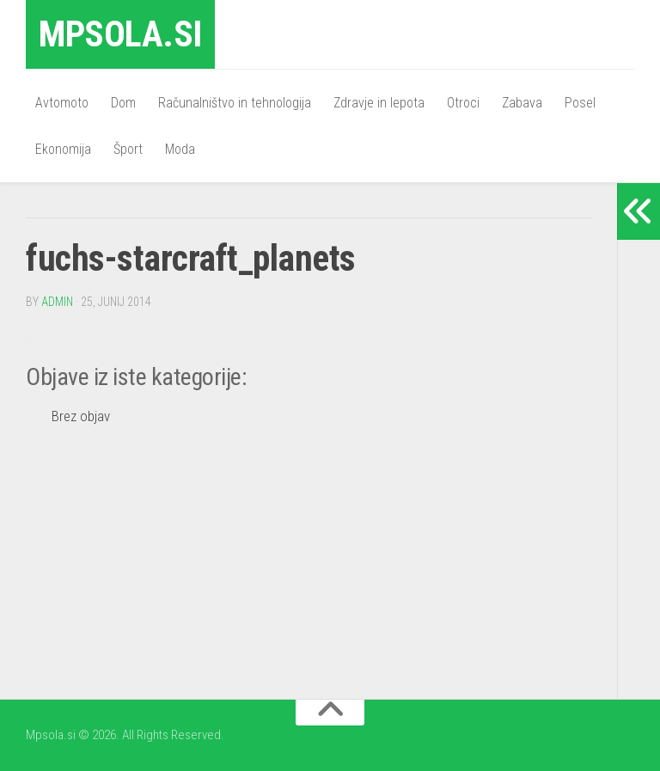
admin (57, 302)
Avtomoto (62, 103)
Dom (123, 103)
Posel (580, 103)
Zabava (522, 103)
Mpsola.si (120, 34)
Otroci (463, 103)
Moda (180, 149)
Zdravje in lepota (379, 103)
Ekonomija (63, 149)
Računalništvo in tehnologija (234, 103)
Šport (128, 149)
